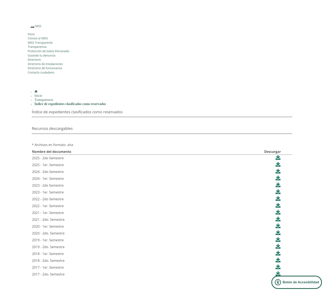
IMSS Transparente (40, 43)
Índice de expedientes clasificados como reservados (70, 104)
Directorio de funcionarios (45, 68)
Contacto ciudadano (41, 72)
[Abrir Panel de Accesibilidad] (296, 282)
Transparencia (37, 47)
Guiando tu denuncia (41, 55)
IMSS (38, 26)
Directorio (34, 60)
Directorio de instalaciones (45, 64)
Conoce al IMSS (38, 38)
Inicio (31, 34)
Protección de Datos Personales (48, 51)
